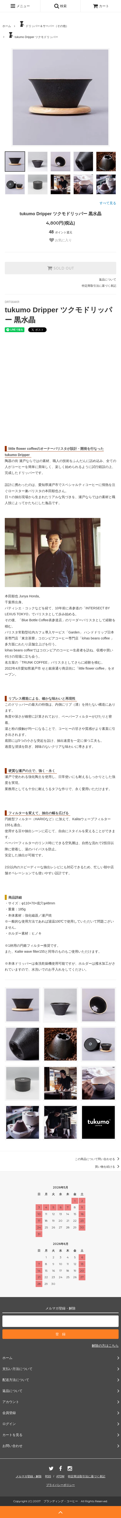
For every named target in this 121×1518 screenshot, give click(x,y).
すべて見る (107, 203)
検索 (60, 6)
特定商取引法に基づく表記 (99, 285)
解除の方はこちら (105, 1346)
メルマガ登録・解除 (29, 1476)
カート (101, 6)
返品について (107, 279)
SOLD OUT (60, 268)
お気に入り (60, 240)
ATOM (60, 1476)
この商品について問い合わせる (98, 1159)
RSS (48, 1476)
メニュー (20, 6)
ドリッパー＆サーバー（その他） (43, 24)
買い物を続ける (108, 1166)
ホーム (6, 26)
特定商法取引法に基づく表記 (86, 1476)
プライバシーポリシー (60, 1485)
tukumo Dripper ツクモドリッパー (32, 35)
